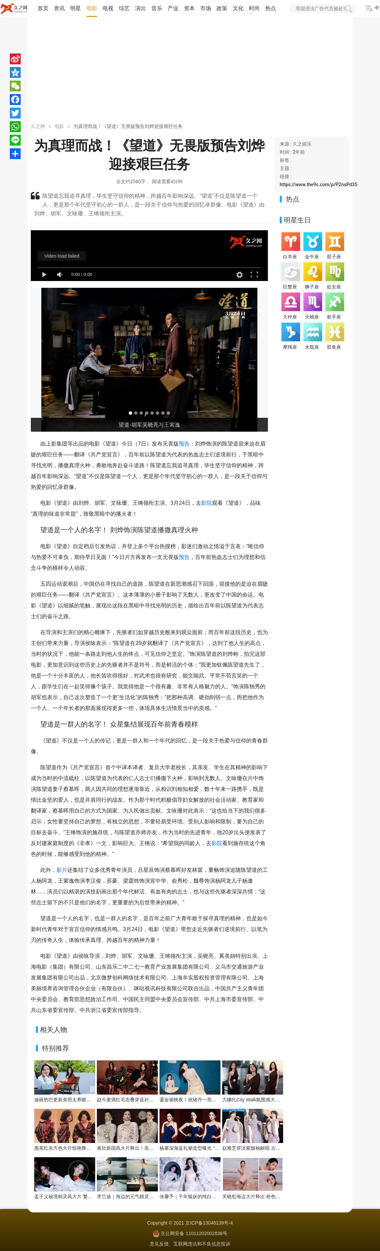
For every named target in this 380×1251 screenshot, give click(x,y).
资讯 (59, 8)
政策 (221, 8)
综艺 (124, 8)
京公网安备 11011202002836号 (194, 1233)
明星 (75, 8)
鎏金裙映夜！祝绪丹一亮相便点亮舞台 (200, 1099)
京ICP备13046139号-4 (209, 1223)
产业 (173, 8)
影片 (62, 870)
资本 (189, 8)
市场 (205, 8)
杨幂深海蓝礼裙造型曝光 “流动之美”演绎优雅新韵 (211, 1148)
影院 (206, 503)
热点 (270, 8)
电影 (91, 8)
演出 (140, 8)
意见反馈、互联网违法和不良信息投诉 (190, 1244)
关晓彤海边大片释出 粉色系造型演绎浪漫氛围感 (272, 1196)
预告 (184, 444)
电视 (108, 8)
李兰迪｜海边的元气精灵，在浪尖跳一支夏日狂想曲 (151, 1196)
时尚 (254, 8)
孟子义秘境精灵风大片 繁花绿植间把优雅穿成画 (84, 1196)
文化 (238, 8)
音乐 (156, 8)
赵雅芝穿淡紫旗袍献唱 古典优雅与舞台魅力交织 (272, 1148)
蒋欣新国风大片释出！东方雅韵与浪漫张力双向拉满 (151, 1148)
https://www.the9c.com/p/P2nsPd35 (318, 184)
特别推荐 (55, 1048)
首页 (43, 8)
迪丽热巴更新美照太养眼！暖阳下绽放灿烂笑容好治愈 (91, 1099)
